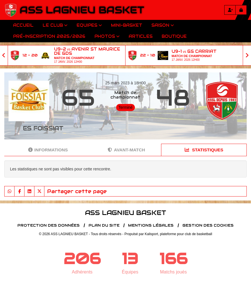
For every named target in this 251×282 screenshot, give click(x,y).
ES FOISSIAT (43, 128)
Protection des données (48, 225)
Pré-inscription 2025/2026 (49, 36)
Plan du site (104, 225)
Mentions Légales (151, 225)
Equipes (89, 25)
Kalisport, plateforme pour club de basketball (178, 234)
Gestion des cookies (208, 225)
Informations (48, 149)
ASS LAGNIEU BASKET (82, 10)
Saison (162, 25)
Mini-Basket (126, 25)
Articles (141, 36)
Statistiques (204, 149)
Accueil (23, 25)
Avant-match (126, 149)
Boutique (174, 36)
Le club (55, 25)
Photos (107, 36)
